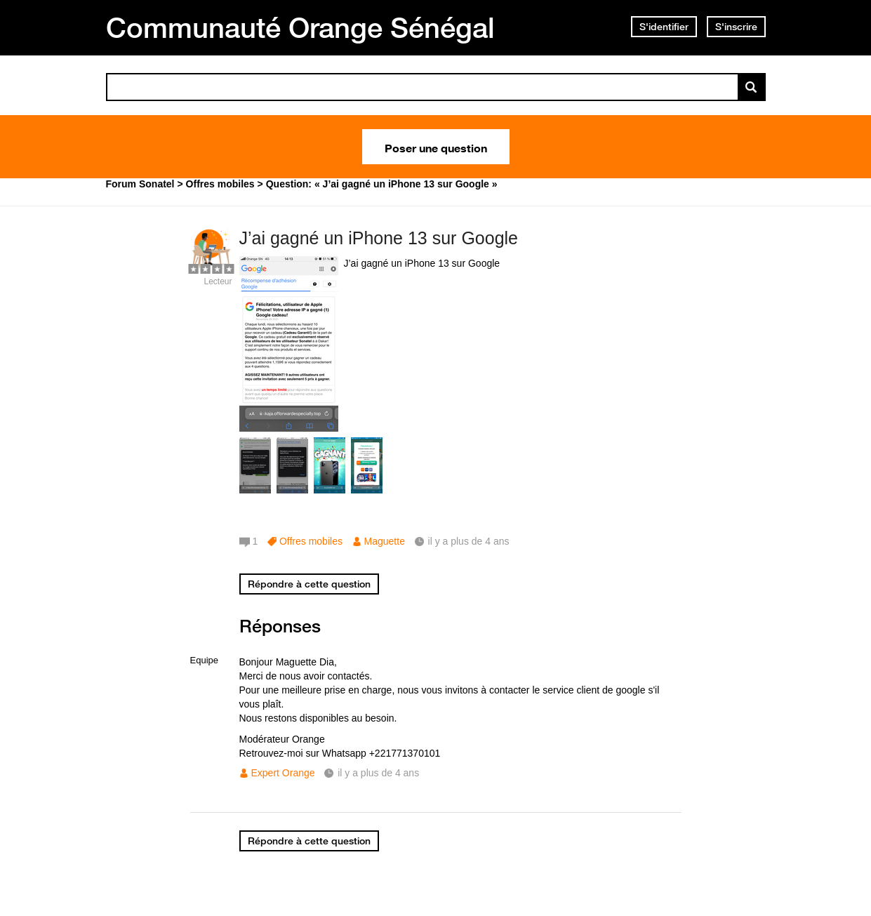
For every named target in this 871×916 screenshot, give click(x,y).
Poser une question (436, 146)
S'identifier (664, 26)
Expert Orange (283, 772)
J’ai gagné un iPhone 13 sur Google (379, 238)
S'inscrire (736, 26)
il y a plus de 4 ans (378, 772)
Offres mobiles (311, 541)
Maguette (384, 541)
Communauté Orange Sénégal (300, 27)
